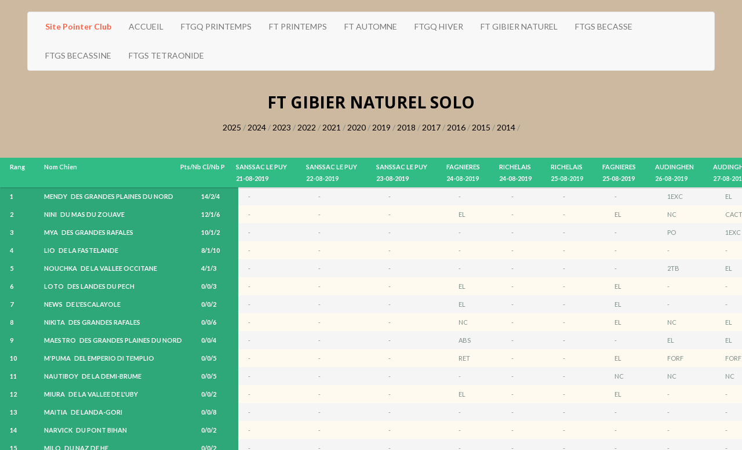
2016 (456, 127)
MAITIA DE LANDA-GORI (83, 412)
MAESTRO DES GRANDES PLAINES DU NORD (113, 340)
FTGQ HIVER (438, 26)
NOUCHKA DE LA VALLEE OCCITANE (100, 268)
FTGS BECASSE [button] (603, 26)
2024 (257, 127)
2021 (331, 127)
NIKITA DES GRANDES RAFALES (92, 322)
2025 (232, 127)
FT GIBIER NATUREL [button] (519, 26)
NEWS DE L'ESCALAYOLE (82, 304)
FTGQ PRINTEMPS (216, 26)
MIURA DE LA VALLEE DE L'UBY (91, 394)
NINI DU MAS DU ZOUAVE (84, 214)
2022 (306, 127)
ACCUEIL (146, 26)
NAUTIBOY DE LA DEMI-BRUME (92, 376)
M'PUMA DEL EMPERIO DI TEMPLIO (99, 358)
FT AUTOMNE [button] (370, 26)
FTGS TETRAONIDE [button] (166, 55)
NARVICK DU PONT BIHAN (85, 430)
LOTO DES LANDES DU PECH (89, 286)
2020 (356, 127)
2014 (506, 127)
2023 (281, 127)
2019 (381, 127)
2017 (431, 127)
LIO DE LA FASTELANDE (81, 250)
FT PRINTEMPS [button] (298, 26)
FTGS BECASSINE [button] (78, 55)
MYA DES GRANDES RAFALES (88, 232)
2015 (481, 127)
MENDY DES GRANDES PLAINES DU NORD (108, 196)
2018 (406, 127)
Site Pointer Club (78, 26)
